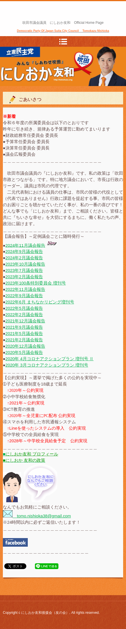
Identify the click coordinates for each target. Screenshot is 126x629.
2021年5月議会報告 (24, 333)
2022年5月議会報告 (24, 308)
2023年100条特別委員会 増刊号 (35, 283)
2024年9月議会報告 (24, 251)
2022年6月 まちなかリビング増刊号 (39, 302)
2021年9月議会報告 (24, 327)
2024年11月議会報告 (25, 245)
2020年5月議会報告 (24, 352)
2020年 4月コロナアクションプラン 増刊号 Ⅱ (49, 359)
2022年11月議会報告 (25, 289)
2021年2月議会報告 (24, 340)
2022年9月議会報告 (24, 295)
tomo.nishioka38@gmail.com (37, 516)
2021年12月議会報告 (25, 321)
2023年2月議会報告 (24, 276)
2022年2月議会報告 (24, 314)
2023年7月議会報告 (24, 270)
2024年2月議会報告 (24, 258)
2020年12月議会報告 (25, 346)
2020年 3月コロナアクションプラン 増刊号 (46, 365)
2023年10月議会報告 (25, 264)
